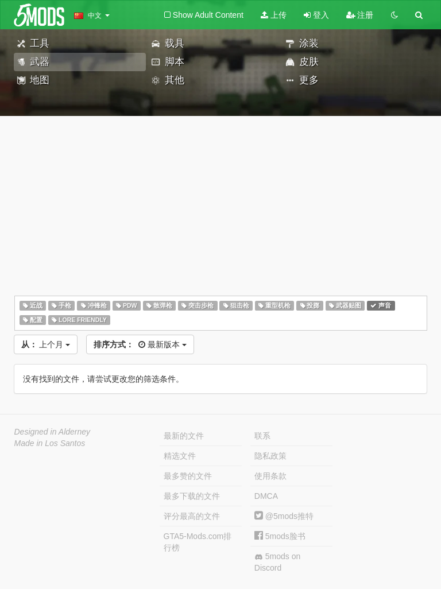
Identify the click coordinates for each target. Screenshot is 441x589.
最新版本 (140, 344)
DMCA (266, 496)
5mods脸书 (279, 536)
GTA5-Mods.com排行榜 (198, 542)
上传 (274, 15)
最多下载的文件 (192, 496)
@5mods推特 (284, 516)
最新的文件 (184, 435)
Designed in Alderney (52, 431)
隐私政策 (270, 455)
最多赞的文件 (188, 475)
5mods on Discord (277, 562)
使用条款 (270, 475)
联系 (262, 435)
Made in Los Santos (50, 443)
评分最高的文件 (192, 516)
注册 (360, 15)
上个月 (46, 344)
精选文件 (180, 455)
